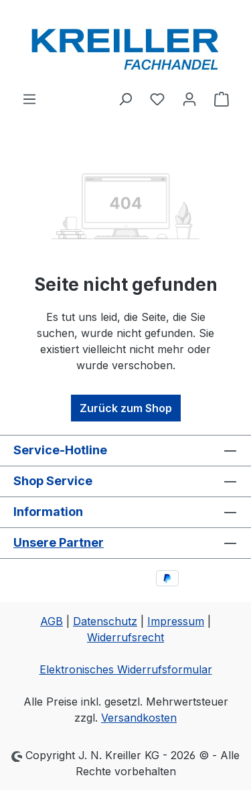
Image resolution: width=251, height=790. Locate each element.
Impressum (175, 621)
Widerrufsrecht (125, 637)
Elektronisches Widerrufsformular (125, 669)
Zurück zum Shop (126, 408)
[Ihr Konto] (189, 98)
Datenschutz (105, 621)
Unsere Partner (58, 542)
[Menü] (29, 98)
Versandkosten (139, 717)
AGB (51, 621)
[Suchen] (125, 98)
